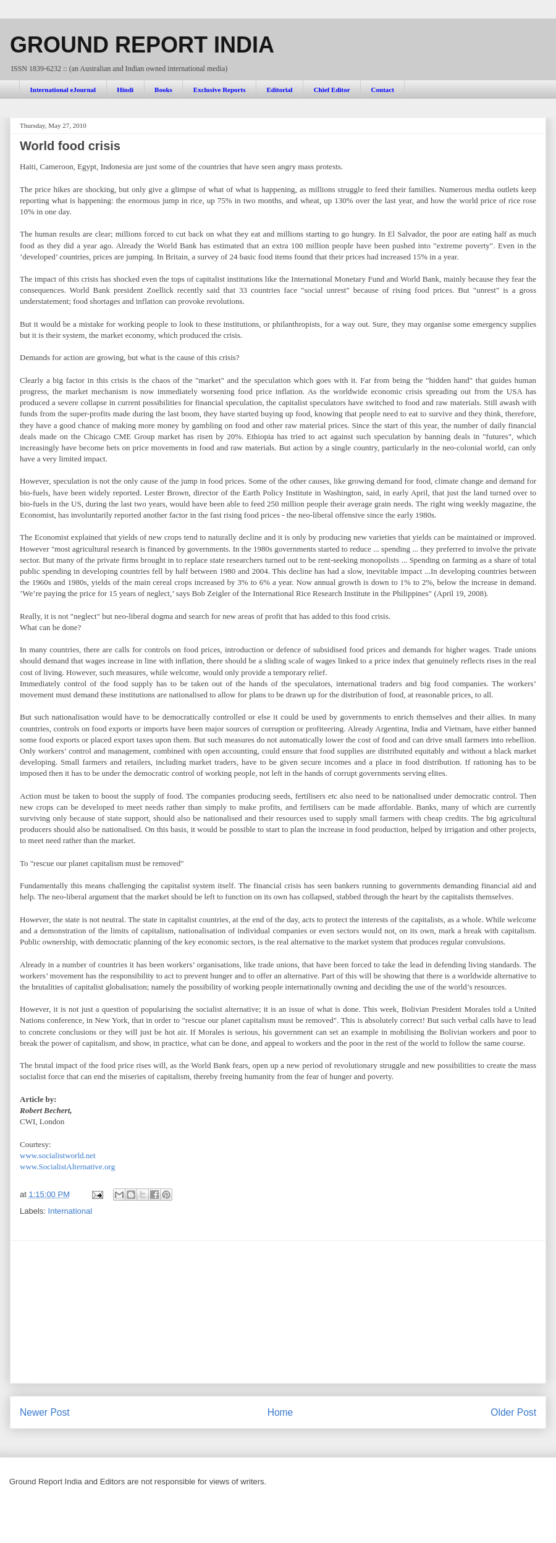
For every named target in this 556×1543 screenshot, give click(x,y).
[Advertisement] (278, 1312)
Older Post (513, 1412)
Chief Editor (332, 89)
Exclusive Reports (219, 89)
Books (163, 89)
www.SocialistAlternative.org (67, 1166)
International (70, 1211)
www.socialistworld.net (58, 1155)
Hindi (125, 89)
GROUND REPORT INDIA (142, 44)
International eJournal (63, 89)
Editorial (279, 89)
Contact (382, 89)
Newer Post (45, 1412)
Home (280, 1412)
